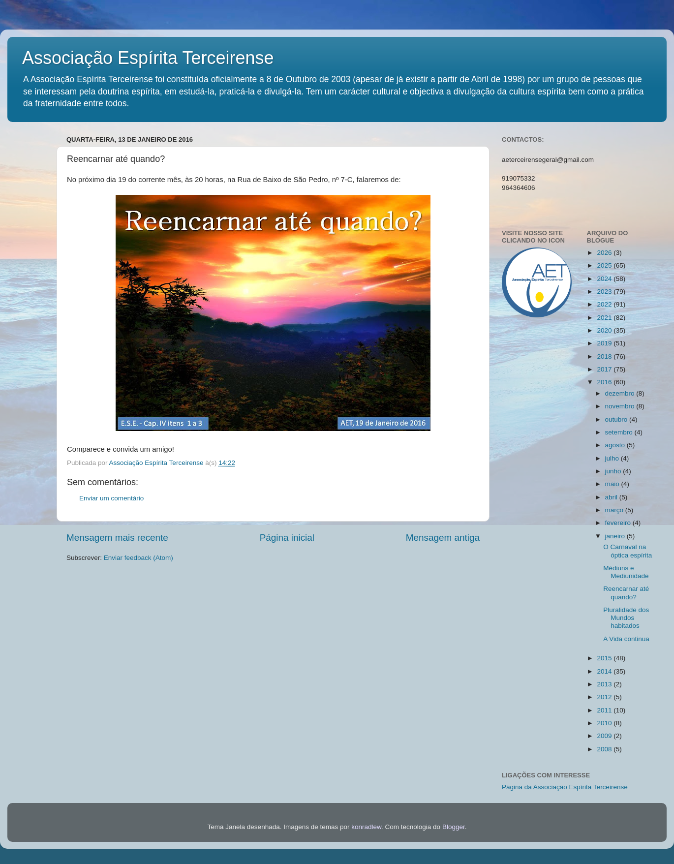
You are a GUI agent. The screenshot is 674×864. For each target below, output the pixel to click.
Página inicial (287, 537)
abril (612, 497)
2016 (605, 382)
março (615, 510)
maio (613, 484)
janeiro (616, 536)
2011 (605, 710)
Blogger (453, 827)
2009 (605, 736)
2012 (605, 697)
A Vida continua (626, 639)
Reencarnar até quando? (626, 592)
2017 (605, 369)
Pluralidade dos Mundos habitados (626, 617)
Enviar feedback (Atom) (138, 557)
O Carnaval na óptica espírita (627, 550)
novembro (621, 406)
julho (613, 458)
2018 (605, 356)
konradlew (366, 827)
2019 (605, 343)
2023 (605, 291)
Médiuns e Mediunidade (625, 572)
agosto (616, 445)
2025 (605, 265)
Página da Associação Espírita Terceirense (565, 787)
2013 (605, 684)
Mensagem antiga (443, 537)
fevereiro (619, 522)
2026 (605, 252)
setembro (620, 432)
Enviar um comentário (111, 498)
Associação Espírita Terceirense (148, 58)
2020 (605, 330)
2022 (605, 304)
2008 (605, 749)
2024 (605, 278)
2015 (605, 658)
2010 (605, 723)
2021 (605, 317)
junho (614, 471)
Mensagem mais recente (117, 537)
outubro (617, 419)
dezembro (621, 393)
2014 (605, 671)
